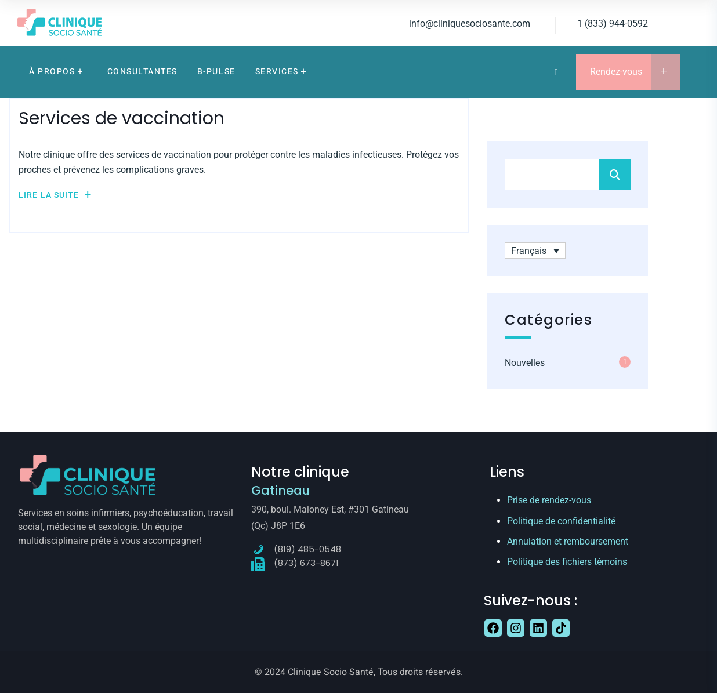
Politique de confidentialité (561, 521)
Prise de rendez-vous (549, 500)
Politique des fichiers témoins (567, 561)
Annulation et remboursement (567, 541)
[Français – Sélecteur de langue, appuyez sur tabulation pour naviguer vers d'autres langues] (535, 250)
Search (615, 174)
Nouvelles (525, 362)
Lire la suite (55, 194)
